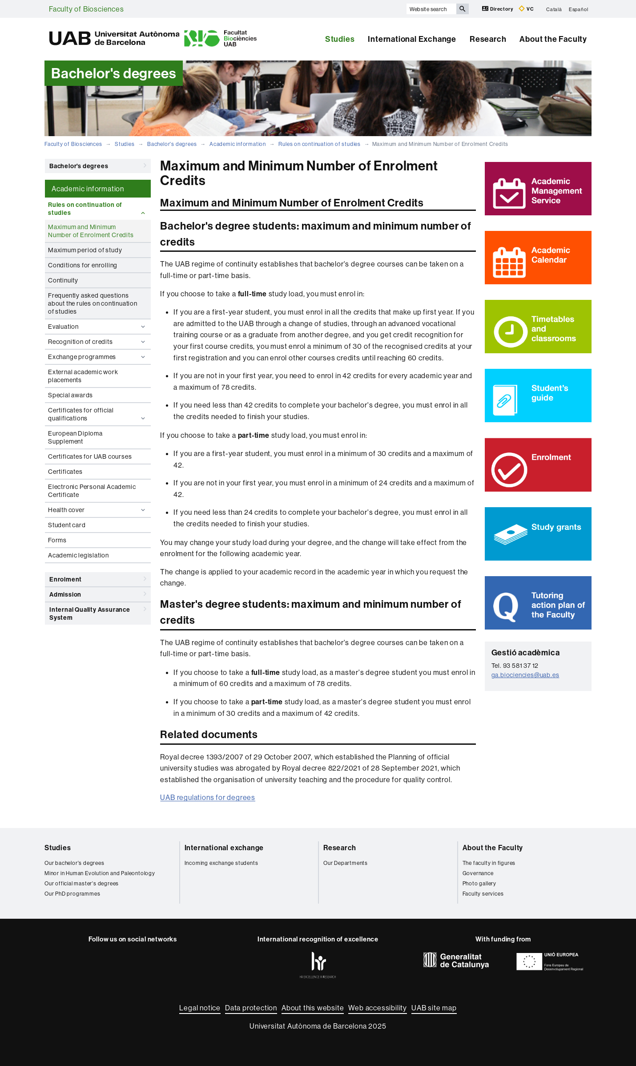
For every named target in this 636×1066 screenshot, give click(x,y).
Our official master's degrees (81, 883)
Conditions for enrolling (82, 265)
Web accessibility (377, 1007)
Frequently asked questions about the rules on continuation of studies (92, 303)
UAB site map (434, 1007)
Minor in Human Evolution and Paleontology (99, 873)
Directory (498, 8)
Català (554, 9)
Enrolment (97, 578)
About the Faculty (553, 39)
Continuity (63, 280)
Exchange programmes (97, 357)
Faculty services (483, 893)
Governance (478, 873)
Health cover (97, 510)
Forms (57, 540)
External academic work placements (83, 376)
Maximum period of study (85, 250)
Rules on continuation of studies (319, 144)
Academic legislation (78, 555)
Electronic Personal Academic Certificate (92, 491)
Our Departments (345, 863)
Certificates (65, 472)
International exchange (224, 847)
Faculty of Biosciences (86, 8)
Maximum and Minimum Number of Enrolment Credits (91, 231)
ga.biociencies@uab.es (525, 675)
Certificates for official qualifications (97, 414)
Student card (67, 525)
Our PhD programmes (72, 893)
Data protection (251, 1007)
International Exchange (412, 39)
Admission (97, 594)
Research (488, 39)
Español (578, 9)
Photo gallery (479, 883)
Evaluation (97, 327)
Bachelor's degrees (172, 144)
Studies (340, 39)
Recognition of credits (97, 342)
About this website (313, 1007)
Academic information (237, 144)
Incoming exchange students (221, 863)
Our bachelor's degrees (74, 863)
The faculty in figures (489, 863)
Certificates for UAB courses (90, 456)
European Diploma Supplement (75, 437)
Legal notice (200, 1007)
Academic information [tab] (88, 188)
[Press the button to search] (462, 9)
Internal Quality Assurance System (97, 612)
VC (526, 8)
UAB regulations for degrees (207, 797)
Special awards (70, 395)
